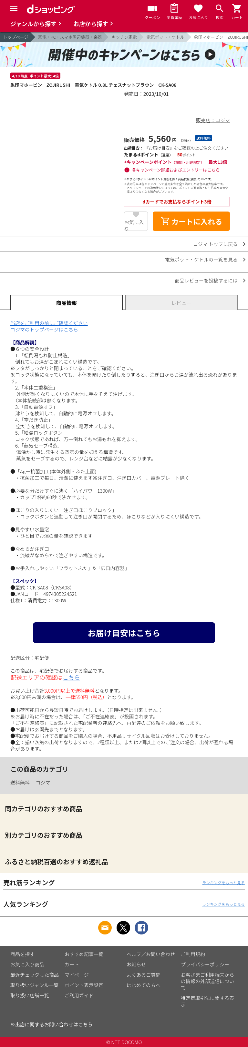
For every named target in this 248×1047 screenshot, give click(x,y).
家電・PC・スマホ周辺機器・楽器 (70, 37)
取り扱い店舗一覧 (29, 995)
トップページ (15, 37)
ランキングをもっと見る (223, 882)
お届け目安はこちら (124, 632)
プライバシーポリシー (205, 964)
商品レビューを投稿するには (206, 280)
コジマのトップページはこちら (44, 329)
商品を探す (22, 954)
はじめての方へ (143, 985)
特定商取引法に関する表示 (207, 1001)
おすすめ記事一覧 (84, 954)
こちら (71, 677)
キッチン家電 (124, 37)
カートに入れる (191, 221)
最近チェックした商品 (34, 974)
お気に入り (134, 225)
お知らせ (136, 964)
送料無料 (20, 782)
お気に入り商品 (27, 964)
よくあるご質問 (143, 974)
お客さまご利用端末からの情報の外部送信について (207, 981)
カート (72, 964)
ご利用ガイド (79, 995)
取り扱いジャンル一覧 (34, 985)
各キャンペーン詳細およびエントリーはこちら (176, 170)
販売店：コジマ (213, 120)
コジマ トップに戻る (215, 244)
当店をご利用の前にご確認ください (49, 323)
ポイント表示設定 (84, 985)
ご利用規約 (193, 954)
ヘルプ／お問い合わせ (151, 954)
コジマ (43, 782)
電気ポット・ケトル (165, 37)
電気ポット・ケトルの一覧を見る (201, 259)
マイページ (77, 974)
